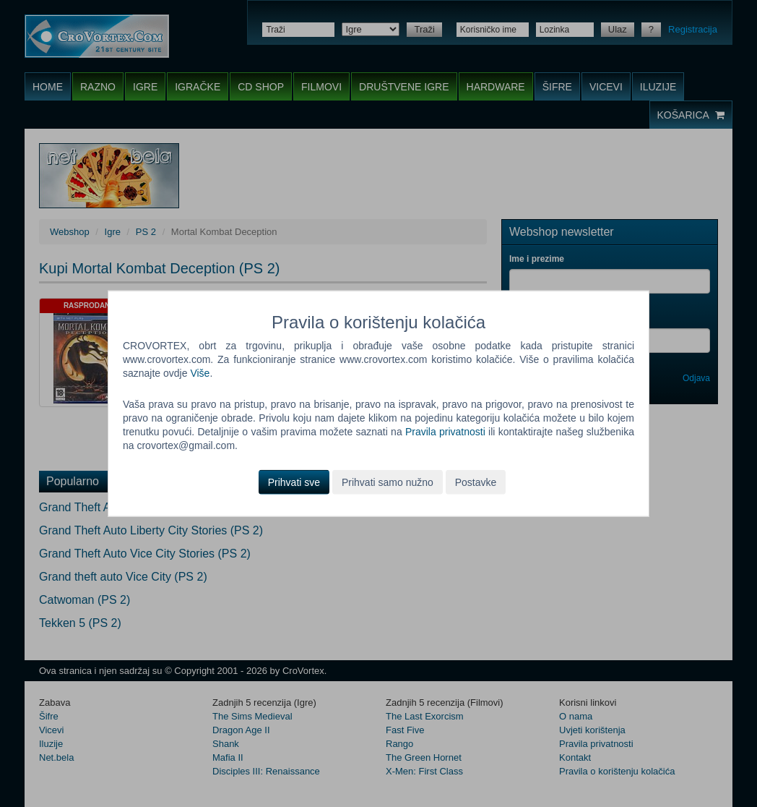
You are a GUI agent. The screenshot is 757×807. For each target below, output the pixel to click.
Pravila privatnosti (445, 431)
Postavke (476, 481)
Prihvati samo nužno (387, 481)
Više (199, 373)
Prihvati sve (294, 481)
